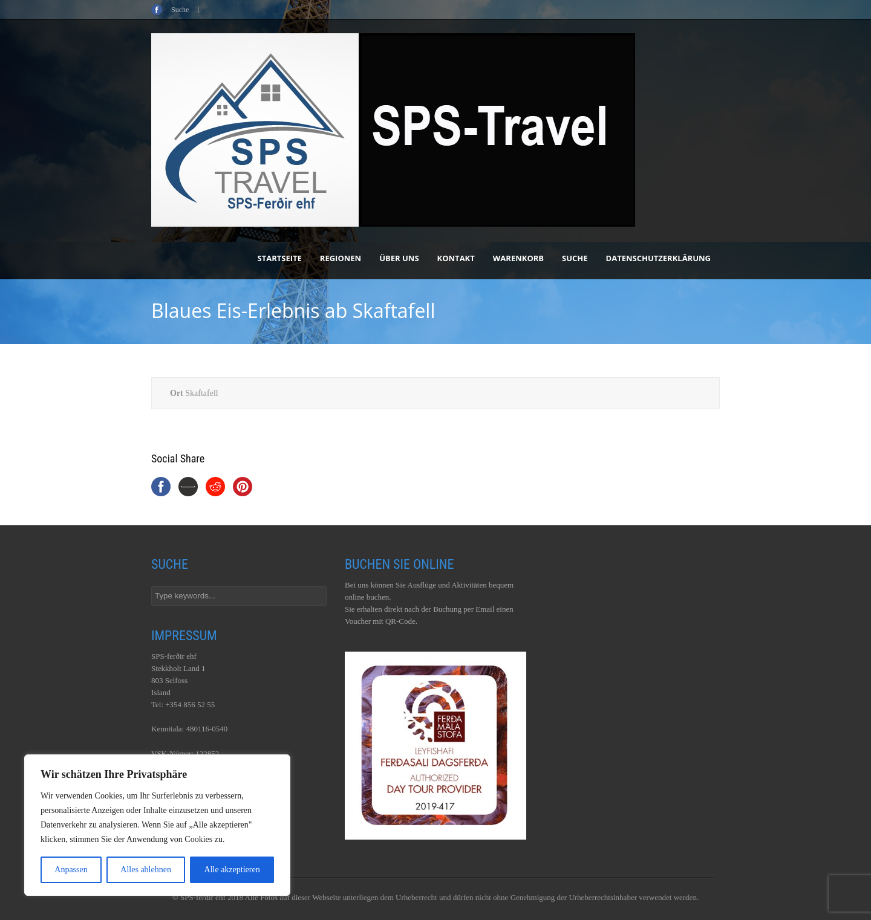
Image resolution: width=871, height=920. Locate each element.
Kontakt (456, 258)
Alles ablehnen (145, 869)
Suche (575, 258)
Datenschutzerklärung (658, 258)
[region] (157, 825)
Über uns (399, 258)
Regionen (340, 258)
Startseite (280, 258)
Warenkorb (518, 258)
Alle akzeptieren (232, 869)
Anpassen (70, 869)
